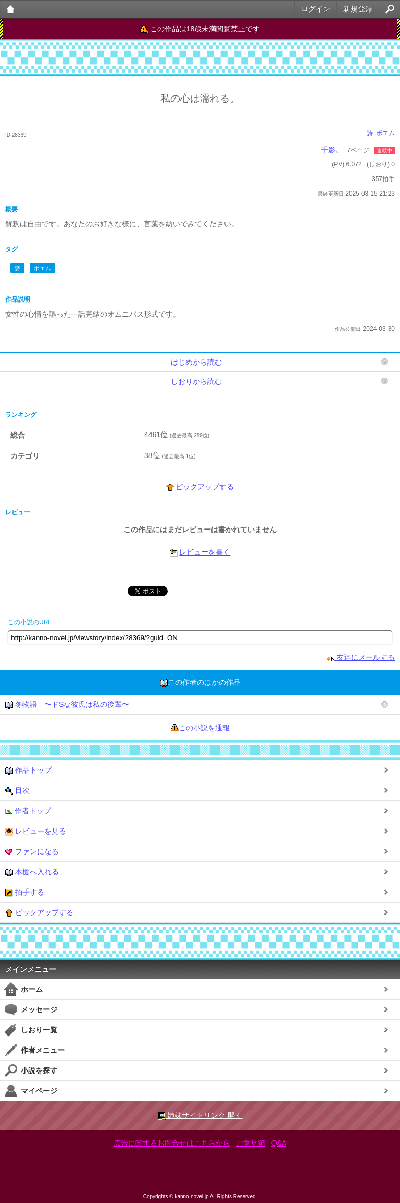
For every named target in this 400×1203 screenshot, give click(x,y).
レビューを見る (35, 831)
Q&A (279, 1143)
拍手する (24, 892)
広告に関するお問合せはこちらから (172, 1143)
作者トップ (28, 811)
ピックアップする (200, 487)
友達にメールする (361, 657)
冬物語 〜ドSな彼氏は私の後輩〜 (67, 704)
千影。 (332, 150)
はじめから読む (196, 362)
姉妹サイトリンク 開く (200, 1115)
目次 (17, 790)
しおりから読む (196, 381)
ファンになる (32, 851)
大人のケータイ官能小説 (10, 9)
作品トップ (28, 770)
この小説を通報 (204, 728)
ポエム (42, 268)
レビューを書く (204, 552)
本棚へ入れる (32, 872)
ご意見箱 (250, 1143)
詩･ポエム (381, 133)
